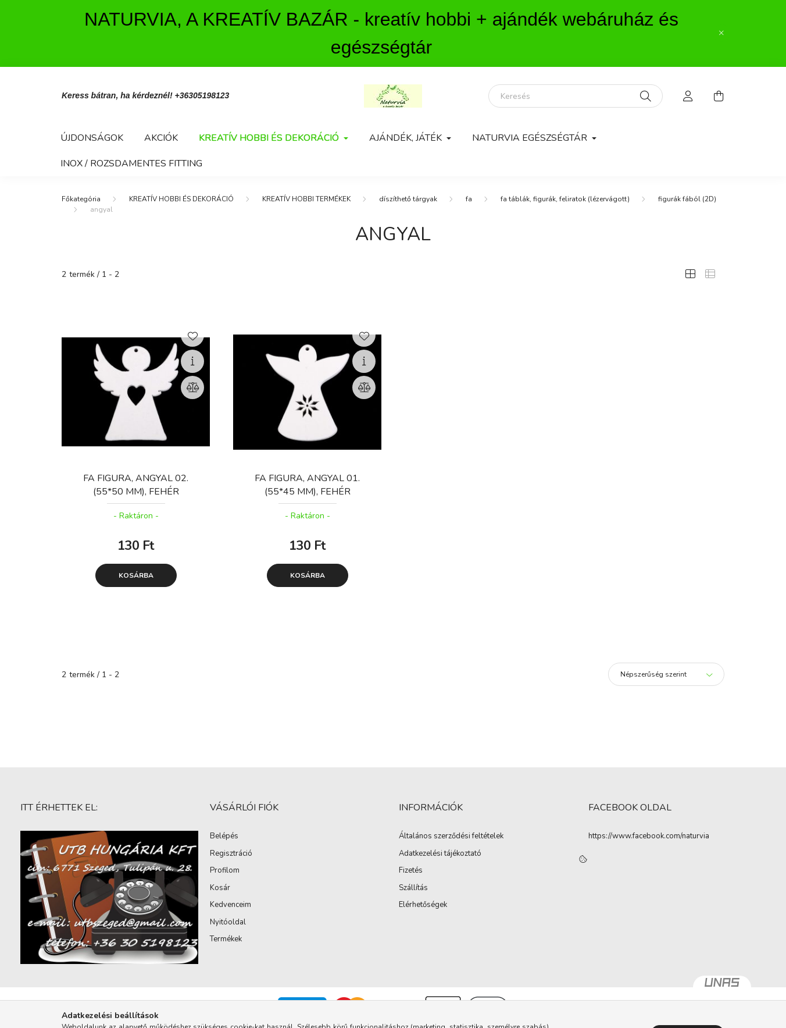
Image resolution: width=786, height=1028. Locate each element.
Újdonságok (91, 137)
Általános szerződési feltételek (451, 836)
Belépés (224, 836)
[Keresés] (575, 96)
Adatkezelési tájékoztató (440, 854)
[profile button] (688, 96)
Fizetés (411, 871)
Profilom (225, 871)
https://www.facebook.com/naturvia (648, 836)
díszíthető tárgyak (408, 199)
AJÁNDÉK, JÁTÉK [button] (406, 137)
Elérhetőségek (423, 905)
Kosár (220, 888)
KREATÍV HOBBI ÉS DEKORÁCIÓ (181, 199)
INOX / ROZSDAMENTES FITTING (131, 163)
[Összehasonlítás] (192, 387)
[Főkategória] (81, 199)
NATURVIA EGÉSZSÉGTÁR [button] (531, 137)
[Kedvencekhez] (192, 335)
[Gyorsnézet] (192, 361)
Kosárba (136, 575)
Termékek (226, 939)
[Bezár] (721, 33)
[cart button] (718, 96)
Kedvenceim (230, 905)
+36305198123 (202, 95)
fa (469, 199)
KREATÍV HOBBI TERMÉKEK (306, 199)
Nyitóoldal (228, 922)
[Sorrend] (666, 674)
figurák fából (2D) (687, 199)
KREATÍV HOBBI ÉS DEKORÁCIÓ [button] (270, 137)
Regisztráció (231, 854)
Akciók (161, 137)
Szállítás (413, 888)
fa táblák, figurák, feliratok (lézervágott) (565, 199)
